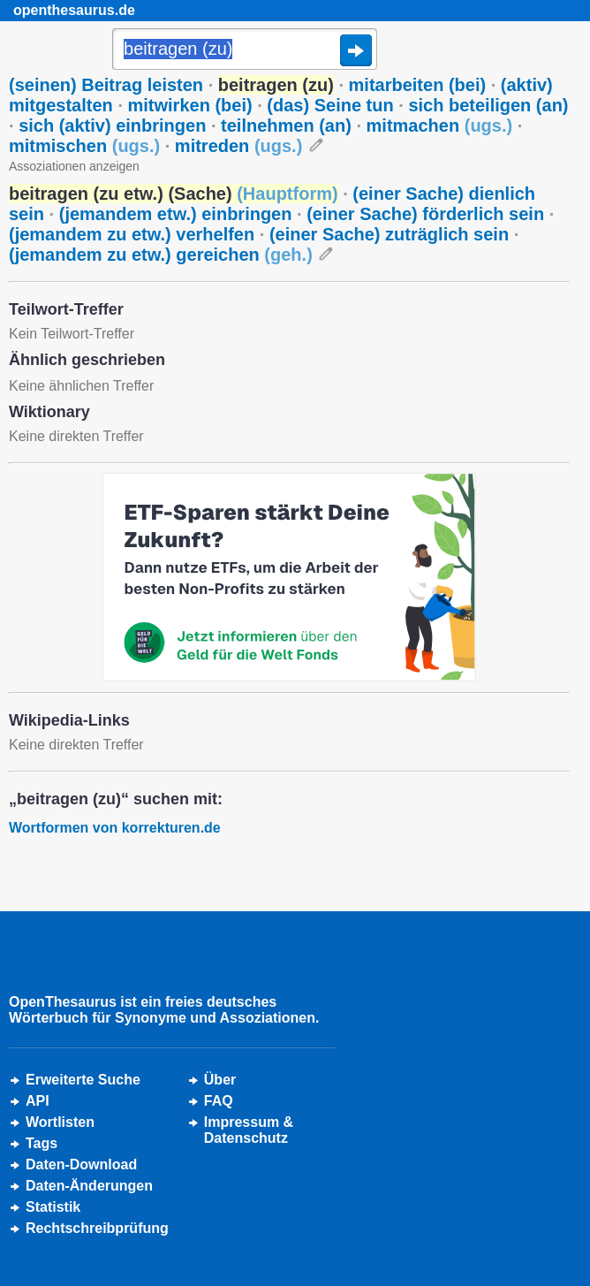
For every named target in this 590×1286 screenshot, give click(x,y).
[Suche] (244, 50)
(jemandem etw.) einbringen (175, 214)
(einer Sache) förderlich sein (425, 214)
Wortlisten (60, 1122)
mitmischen (84, 146)
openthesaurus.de (74, 10)
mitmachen (440, 125)
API (37, 1100)
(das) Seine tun (330, 105)
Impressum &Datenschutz (248, 1130)
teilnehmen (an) (286, 125)
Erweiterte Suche (83, 1079)
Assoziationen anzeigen (74, 166)
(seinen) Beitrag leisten (106, 85)
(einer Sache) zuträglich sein (389, 234)
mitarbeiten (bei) (418, 85)
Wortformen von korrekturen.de (115, 827)
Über (220, 1079)
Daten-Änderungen (89, 1185)
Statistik (53, 1206)
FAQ (218, 1100)
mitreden (239, 146)
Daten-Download (81, 1164)
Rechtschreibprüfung (97, 1228)
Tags (41, 1143)
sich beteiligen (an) (488, 105)
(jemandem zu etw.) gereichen (161, 254)
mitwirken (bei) (190, 105)
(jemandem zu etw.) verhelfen (131, 234)
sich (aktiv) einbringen (112, 125)
